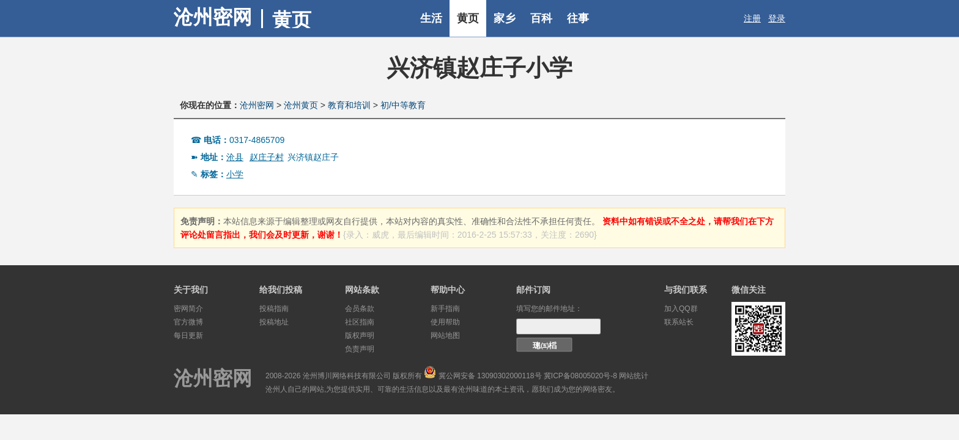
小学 (234, 174)
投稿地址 (274, 322)
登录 (776, 18)
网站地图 (445, 335)
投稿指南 (274, 308)
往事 (578, 18)
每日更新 (188, 335)
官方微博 (188, 322)
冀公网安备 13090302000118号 (490, 376)
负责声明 (359, 349)
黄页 (468, 18)
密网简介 (188, 308)
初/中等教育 (403, 105)
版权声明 (359, 335)
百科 (541, 18)
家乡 (505, 18)
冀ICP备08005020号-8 (580, 376)
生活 (431, 18)
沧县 (234, 157)
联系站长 (679, 322)
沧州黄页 (301, 105)
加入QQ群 (681, 308)
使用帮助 (445, 322)
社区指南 (359, 322)
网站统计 (633, 376)
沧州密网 (213, 17)
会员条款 (359, 308)
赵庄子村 (267, 157)
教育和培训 (349, 105)
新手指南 (445, 308)
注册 (752, 18)
